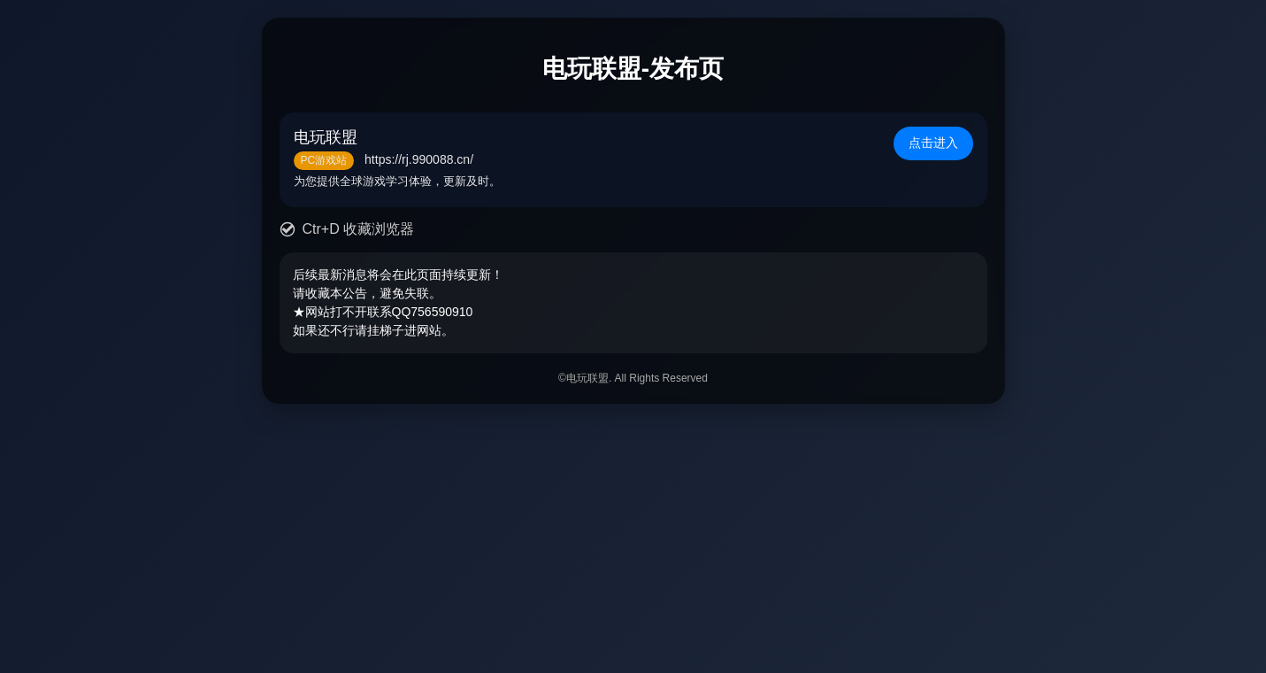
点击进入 (933, 142)
